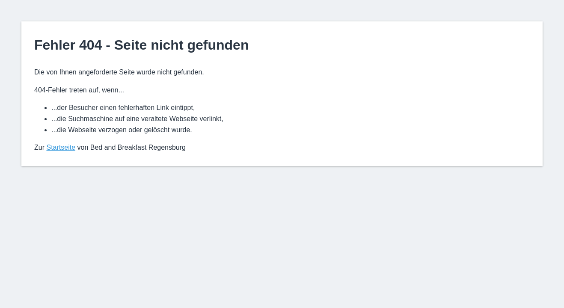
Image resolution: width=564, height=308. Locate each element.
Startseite (60, 147)
